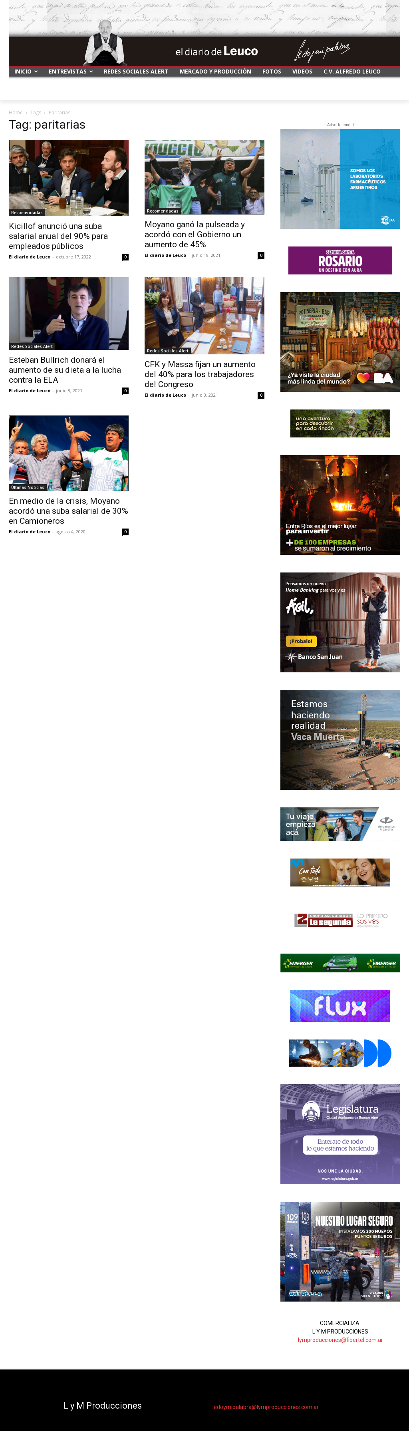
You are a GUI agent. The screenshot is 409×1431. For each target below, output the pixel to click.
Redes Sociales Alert (32, 346)
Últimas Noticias (27, 487)
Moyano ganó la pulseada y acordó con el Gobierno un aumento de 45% (195, 234)
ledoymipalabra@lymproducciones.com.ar (265, 1407)
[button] (390, 90)
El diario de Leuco (29, 257)
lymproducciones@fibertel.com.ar (340, 1340)
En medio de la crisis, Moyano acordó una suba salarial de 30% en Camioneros (68, 511)
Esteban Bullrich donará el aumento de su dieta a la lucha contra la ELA (65, 370)
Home (16, 112)
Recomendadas (27, 212)
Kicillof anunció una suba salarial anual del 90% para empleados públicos (58, 236)
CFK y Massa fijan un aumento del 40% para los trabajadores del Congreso (200, 374)
